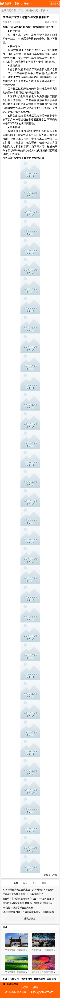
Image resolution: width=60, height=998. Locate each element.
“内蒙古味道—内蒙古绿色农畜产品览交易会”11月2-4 (27, 950)
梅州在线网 (5, 3)
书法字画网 (26, 979)
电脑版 (35, 987)
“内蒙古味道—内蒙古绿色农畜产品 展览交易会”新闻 (27, 972)
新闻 (17, 3)
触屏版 (24, 987)
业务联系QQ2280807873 (40, 992)
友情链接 (14, 979)
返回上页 (54, 3)
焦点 (5, 927)
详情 (26, 3)
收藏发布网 (12, 984)
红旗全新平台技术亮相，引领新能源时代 (23, 894)
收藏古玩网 (39, 979)
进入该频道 (30, 918)
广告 (20, 10)
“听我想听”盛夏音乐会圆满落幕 (18, 907)
